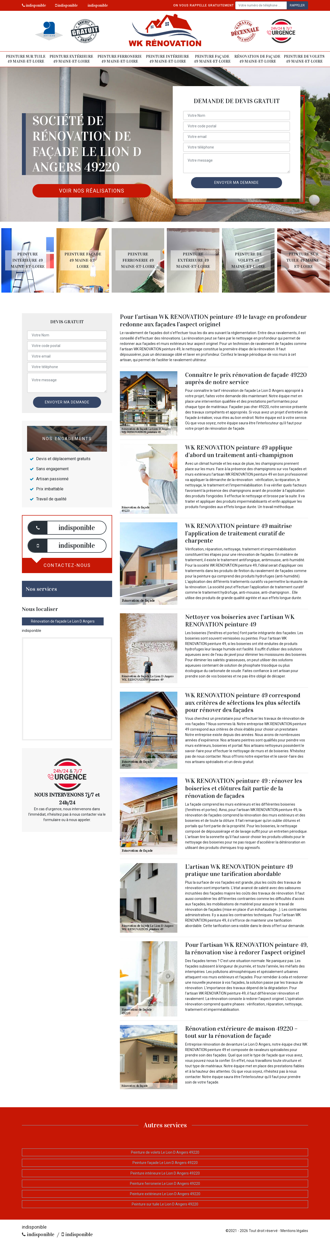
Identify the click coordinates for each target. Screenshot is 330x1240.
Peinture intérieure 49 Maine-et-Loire (167, 59)
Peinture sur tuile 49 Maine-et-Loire (25, 59)
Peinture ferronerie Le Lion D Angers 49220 (165, 1183)
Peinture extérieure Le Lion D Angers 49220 (165, 1194)
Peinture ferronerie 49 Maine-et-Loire (119, 59)
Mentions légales (294, 1231)
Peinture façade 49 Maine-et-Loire (212, 59)
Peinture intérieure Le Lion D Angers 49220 (165, 1173)
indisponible (34, 5)
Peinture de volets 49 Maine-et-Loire (304, 59)
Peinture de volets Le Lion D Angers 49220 (165, 1152)
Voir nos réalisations (91, 191)
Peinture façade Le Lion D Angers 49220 (165, 1163)
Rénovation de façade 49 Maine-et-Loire (257, 59)
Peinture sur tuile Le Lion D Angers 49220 (165, 1204)
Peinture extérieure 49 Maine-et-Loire (71, 59)
